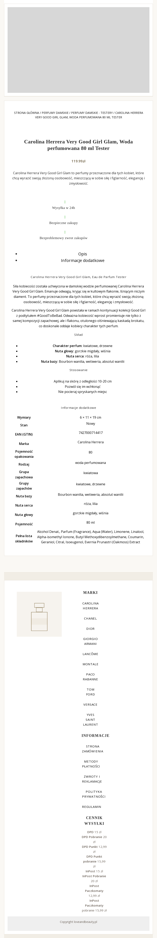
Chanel (90, 618)
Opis (82, 254)
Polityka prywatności (94, 793)
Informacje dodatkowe (82, 260)
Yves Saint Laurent (90, 719)
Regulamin (91, 807)
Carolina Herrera (90, 605)
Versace (90, 704)
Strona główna (26, 113)
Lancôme (90, 654)
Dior (90, 628)
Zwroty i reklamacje (92, 778)
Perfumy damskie (55, 113)
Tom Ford (90, 691)
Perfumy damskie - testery (92, 113)
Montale (91, 664)
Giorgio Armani (90, 641)
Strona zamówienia (92, 748)
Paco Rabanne (90, 676)
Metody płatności (91, 763)
